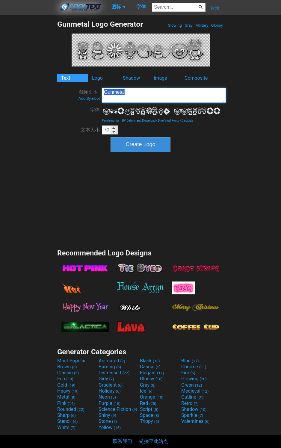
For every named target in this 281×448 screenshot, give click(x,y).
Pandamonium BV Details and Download (128, 120)
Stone (108, 421)
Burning (110, 367)
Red (148, 403)
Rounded (70, 409)
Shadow (131, 78)
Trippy (149, 421)
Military (201, 25)
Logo (97, 78)
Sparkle (192, 415)
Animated (112, 361)
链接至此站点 (153, 441)
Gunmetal (164, 95)
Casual (150, 367)
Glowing (175, 25)
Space (149, 415)
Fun (65, 379)
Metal (66, 397)
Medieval (195, 391)
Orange (152, 397)
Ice (146, 391)
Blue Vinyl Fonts (168, 120)
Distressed (114, 373)
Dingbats (188, 120)
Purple (109, 403)
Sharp (66, 415)
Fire (188, 373)
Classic (68, 373)
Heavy (67, 391)
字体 (95, 110)
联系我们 (122, 441)
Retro (190, 403)
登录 (215, 8)
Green (191, 385)
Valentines (195, 421)
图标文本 (89, 95)
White (66, 427)
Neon (107, 397)
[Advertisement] (28, 109)
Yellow (110, 427)
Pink (66, 403)
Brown (67, 367)
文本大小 (90, 130)
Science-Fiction (118, 409)
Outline (193, 397)
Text (65, 78)
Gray (189, 25)
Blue (190, 361)
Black (150, 361)
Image (160, 78)
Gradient (111, 385)
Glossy (217, 25)
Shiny (107, 415)
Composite (196, 78)
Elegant (152, 373)
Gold (66, 385)
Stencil (67, 421)
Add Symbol (89, 98)
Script (149, 409)
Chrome (193, 367)
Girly (106, 379)
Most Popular (71, 361)
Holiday (110, 391)
